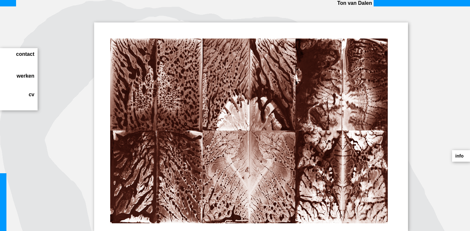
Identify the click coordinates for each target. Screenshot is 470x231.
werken (25, 76)
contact (25, 54)
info (459, 155)
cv (31, 94)
